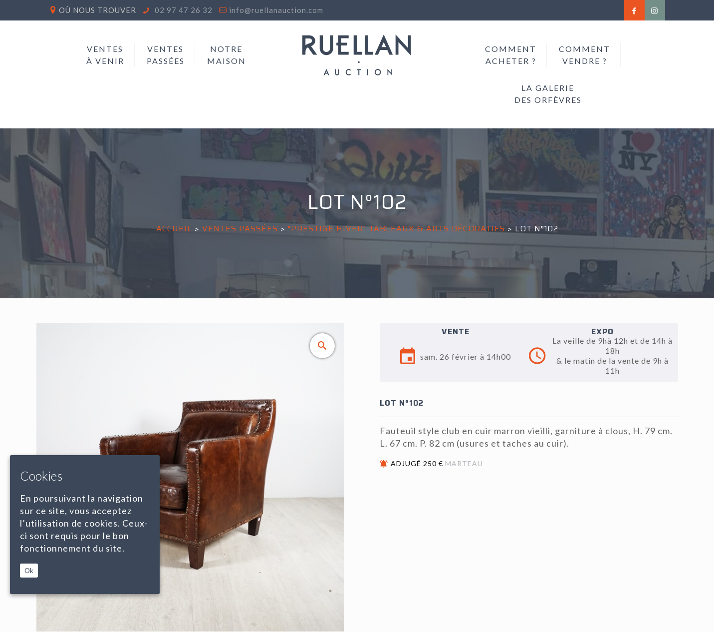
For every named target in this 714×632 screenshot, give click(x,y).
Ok (28, 571)
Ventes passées (240, 228)
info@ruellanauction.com (276, 9)
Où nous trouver (97, 9)
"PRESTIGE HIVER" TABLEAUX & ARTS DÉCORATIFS (396, 228)
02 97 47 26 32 (183, 9)
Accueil (174, 228)
